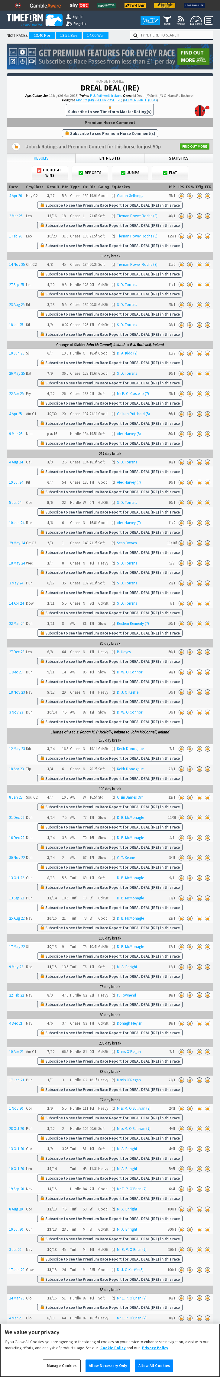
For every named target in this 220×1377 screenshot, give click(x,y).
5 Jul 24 (15, 502)
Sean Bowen (127, 542)
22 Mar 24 (16, 623)
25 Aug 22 (16, 918)
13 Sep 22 (16, 898)
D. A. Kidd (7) (127, 353)
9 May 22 (16, 966)
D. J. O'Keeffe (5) (130, 1269)
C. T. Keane (126, 857)
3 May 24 (16, 583)
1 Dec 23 (15, 672)
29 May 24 (17, 542)
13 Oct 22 (16, 877)
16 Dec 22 (16, 837)
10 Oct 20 (16, 1168)
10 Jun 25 (16, 353)
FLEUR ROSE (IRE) (109, 100)
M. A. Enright (127, 966)
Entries (109, 158)
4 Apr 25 (15, 413)
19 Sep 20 (16, 1188)
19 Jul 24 (16, 482)
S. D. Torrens (127, 284)
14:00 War (95, 35)
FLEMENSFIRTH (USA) (140, 100)
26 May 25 (17, 373)
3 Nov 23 (16, 712)
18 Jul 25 (16, 324)
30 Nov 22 (17, 857)
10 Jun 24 (16, 522)
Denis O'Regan (129, 1051)
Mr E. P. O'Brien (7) (132, 1188)
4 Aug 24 (16, 462)
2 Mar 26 (15, 215)
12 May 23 (17, 748)
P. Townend (126, 995)
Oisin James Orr (130, 797)
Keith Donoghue (130, 748)
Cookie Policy (113, 1355)
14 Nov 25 (17, 264)
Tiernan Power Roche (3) (137, 215)
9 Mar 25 (15, 433)
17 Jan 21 (16, 1080)
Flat (170, 172)
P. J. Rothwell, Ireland (106, 95)
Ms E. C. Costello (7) (133, 393)
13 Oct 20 (16, 1148)
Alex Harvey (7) (129, 482)
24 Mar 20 (16, 1298)
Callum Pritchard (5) (133, 413)
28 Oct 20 (16, 1128)
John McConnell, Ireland (105, 344)
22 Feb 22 (16, 995)
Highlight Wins (50, 172)
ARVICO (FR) (85, 100)
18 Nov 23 (17, 692)
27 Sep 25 (16, 284)
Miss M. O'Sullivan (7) (133, 1108)
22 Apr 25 (16, 393)
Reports (90, 172)
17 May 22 (17, 946)
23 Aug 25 (16, 304)
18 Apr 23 (16, 768)
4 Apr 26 (15, 195)
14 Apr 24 (16, 603)
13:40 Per (42, 35)
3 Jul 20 (15, 1249)
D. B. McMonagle (130, 817)
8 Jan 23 (15, 797)
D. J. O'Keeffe (127, 692)
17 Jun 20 (16, 1269)
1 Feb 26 (15, 236)
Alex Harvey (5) (129, 433)
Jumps (130, 172)
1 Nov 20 (16, 1108)
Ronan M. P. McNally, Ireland (102, 732)
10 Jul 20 (16, 1229)
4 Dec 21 (15, 1023)
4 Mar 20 (15, 1318)
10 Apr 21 (16, 1051)
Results (41, 158)
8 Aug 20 (16, 1209)
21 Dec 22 (16, 817)
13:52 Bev (68, 35)
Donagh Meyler (129, 1023)
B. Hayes (124, 651)
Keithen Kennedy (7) (133, 623)
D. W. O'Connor (129, 672)
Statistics (179, 158)
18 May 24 (17, 563)
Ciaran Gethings (130, 195)
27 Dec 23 (16, 651)
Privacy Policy (155, 1355)
